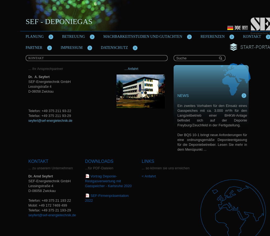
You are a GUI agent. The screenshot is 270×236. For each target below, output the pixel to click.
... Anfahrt (130, 69)
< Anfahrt (149, 176)
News (183, 95)
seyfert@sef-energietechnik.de (50, 121)
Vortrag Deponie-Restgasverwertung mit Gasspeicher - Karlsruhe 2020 (108, 181)
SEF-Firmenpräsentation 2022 (107, 198)
